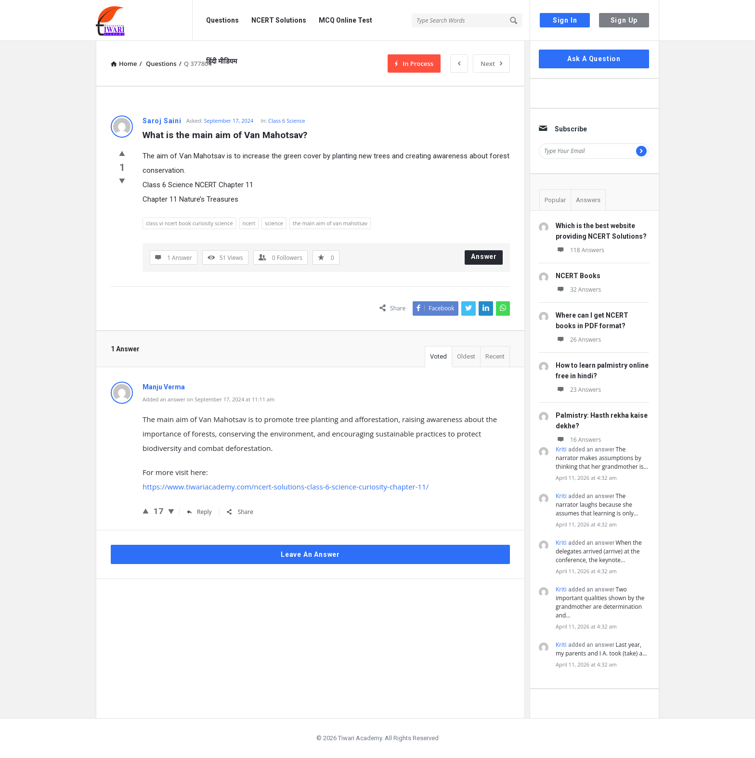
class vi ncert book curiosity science (189, 223)
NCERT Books (578, 276)
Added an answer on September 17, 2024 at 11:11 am (208, 399)
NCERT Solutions (278, 20)
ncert (249, 223)
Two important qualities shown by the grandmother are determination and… (600, 602)
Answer (484, 256)
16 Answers (578, 440)
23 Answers (578, 389)
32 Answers (578, 289)
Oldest (466, 356)
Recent (495, 356)
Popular (555, 200)
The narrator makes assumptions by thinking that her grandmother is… (602, 458)
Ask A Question (594, 59)
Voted (438, 356)
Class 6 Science (286, 120)
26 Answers (578, 339)
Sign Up (624, 20)
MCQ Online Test (345, 20)
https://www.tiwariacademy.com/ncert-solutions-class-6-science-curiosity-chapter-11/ (286, 486)
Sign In (565, 20)
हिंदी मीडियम (221, 61)
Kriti (561, 449)
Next (491, 63)
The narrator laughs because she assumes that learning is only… (597, 504)
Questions (222, 20)
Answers (588, 200)
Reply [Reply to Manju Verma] (199, 512)
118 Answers (580, 250)
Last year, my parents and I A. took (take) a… (601, 649)
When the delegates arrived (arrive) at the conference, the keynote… (599, 551)
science (274, 223)
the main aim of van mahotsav (330, 223)
